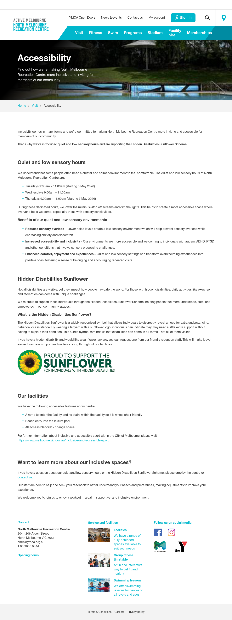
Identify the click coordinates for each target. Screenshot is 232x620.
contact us (25, 477)
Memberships (199, 33)
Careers (119, 612)
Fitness (95, 33)
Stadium (155, 33)
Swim (113, 33)
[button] (207, 17)
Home (22, 105)
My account (157, 17)
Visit (79, 33)
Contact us (135, 17)
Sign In (186, 18)
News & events (111, 17)
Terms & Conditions (99, 612)
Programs (133, 33)
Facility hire (174, 33)
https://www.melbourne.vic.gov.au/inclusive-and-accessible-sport (63, 440)
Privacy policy (135, 612)
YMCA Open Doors (82, 17)
